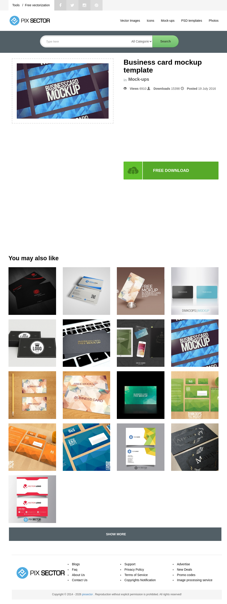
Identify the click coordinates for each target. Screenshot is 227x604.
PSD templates (191, 20)
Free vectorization (37, 5)
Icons (150, 20)
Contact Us (79, 580)
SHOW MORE (115, 534)
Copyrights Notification (140, 580)
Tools (16, 5)
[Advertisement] (161, 126)
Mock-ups (167, 20)
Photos (214, 20)
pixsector (87, 594)
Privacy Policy (134, 569)
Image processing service (194, 580)
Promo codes (186, 575)
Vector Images (130, 20)
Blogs (76, 564)
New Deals (184, 569)
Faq (74, 569)
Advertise (183, 564)
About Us (78, 575)
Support (129, 564)
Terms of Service (136, 575)
